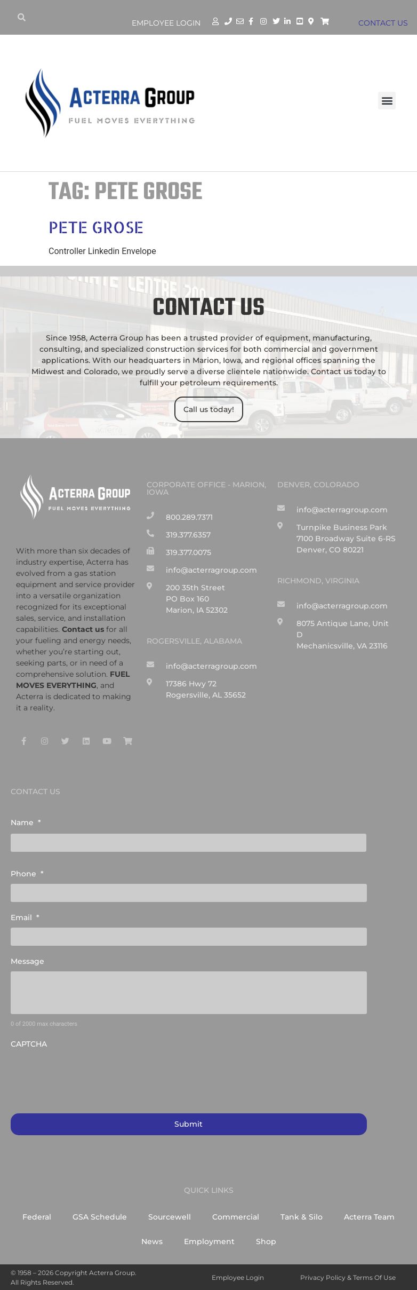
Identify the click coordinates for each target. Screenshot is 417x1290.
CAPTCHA (29, 1044)
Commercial (235, 1217)
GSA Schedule (100, 1217)
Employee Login (166, 23)
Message (27, 961)
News (152, 1241)
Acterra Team (369, 1217)
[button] (387, 100)
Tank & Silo (301, 1217)
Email (25, 917)
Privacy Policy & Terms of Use (348, 1277)
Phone (27, 874)
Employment (209, 1241)
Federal (36, 1217)
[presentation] (92, 1075)
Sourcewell (169, 1217)
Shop (266, 1241)
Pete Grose (96, 227)
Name (26, 822)
